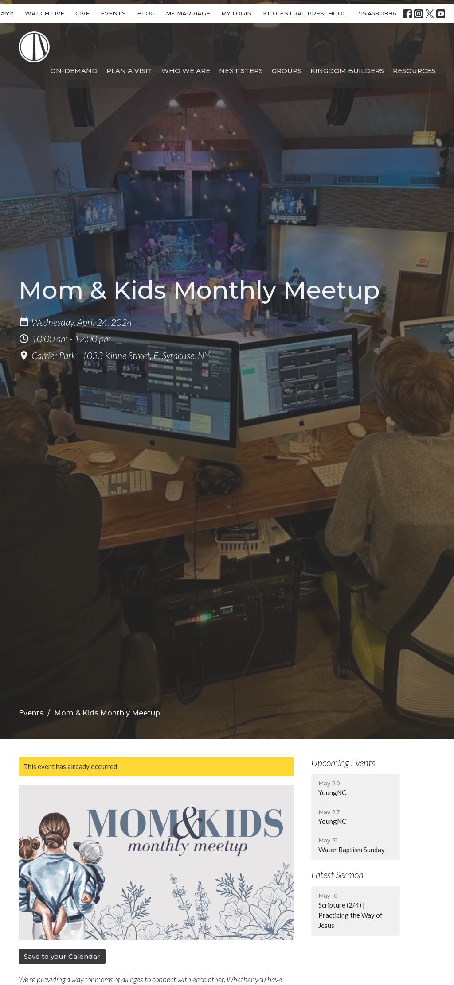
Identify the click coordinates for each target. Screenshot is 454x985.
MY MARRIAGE (188, 13)
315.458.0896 (376, 13)
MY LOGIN (236, 13)
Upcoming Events (343, 762)
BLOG (146, 13)
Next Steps (241, 70)
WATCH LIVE (44, 13)
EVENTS (113, 13)
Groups (286, 70)
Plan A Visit (129, 70)
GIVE (82, 13)
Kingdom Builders (347, 70)
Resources (414, 70)
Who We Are (185, 70)
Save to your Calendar (62, 956)
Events (31, 713)
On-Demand (74, 70)
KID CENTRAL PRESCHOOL (304, 13)
